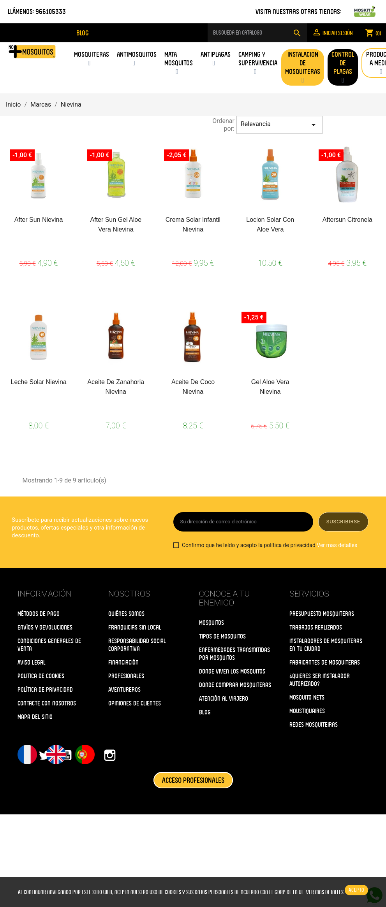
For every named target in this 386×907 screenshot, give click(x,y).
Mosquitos (211, 623)
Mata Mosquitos (178, 58)
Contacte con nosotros (47, 703)
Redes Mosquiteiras (313, 725)
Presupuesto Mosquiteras (321, 614)
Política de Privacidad (45, 690)
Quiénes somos (126, 614)
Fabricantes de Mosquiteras (324, 662)
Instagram (109, 755)
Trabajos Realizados (315, 627)
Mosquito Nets (306, 697)
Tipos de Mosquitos (222, 636)
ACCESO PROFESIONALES (193, 780)
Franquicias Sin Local (134, 627)
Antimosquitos (137, 54)
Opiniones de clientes (134, 703)
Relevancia (279, 125)
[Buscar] (257, 32)
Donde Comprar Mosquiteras (235, 685)
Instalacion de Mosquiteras (302, 63)
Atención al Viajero (223, 699)
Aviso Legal (32, 662)
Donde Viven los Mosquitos (232, 671)
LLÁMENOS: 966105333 (37, 11)
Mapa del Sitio (35, 717)
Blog (205, 712)
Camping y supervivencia (257, 58)
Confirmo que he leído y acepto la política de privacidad (265, 545)
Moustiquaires (307, 711)
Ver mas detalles (337, 545)
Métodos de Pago (39, 614)
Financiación (123, 662)
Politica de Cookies (41, 676)
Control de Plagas (342, 63)
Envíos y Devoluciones (45, 627)
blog (82, 33)
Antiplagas (216, 54)
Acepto (356, 890)
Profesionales (126, 676)
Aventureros (124, 690)
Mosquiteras (91, 54)
